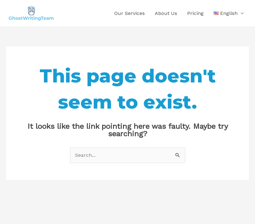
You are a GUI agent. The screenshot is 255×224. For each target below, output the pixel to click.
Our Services (129, 13)
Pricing (195, 13)
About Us (166, 13)
